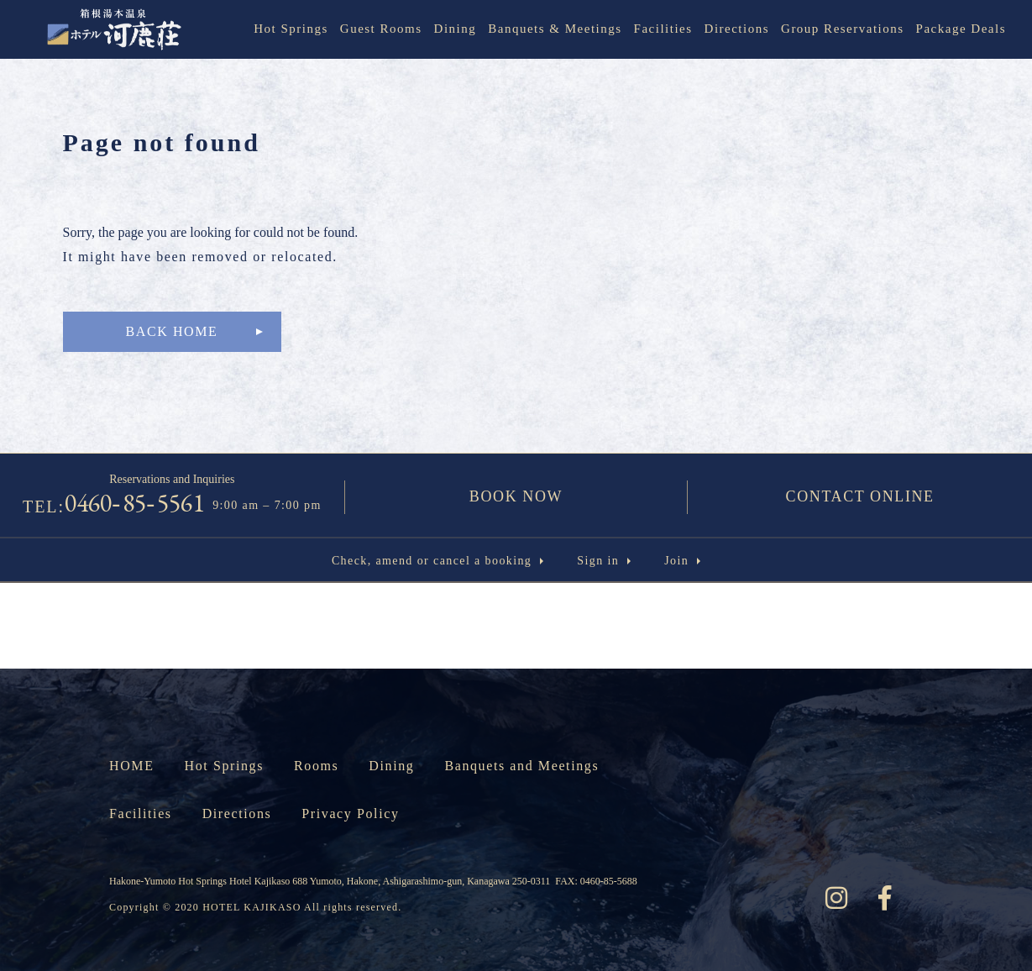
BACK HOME (172, 331)
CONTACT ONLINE (860, 496)
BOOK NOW (516, 496)
